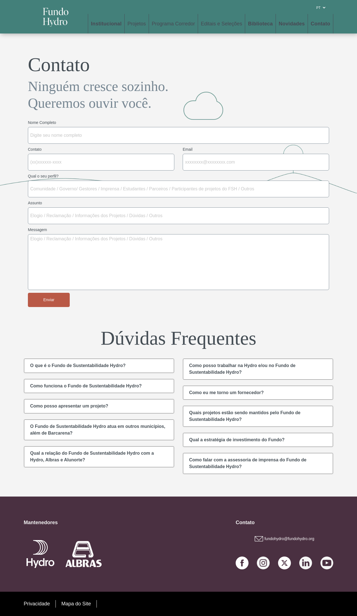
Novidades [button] (292, 24)
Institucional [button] (106, 24)
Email (187, 149)
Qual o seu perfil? (43, 176)
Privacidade (37, 604)
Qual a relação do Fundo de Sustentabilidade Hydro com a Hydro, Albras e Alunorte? (92, 456)
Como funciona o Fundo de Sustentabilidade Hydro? (86, 385)
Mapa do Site (76, 604)
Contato (320, 24)
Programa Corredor (173, 24)
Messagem (37, 229)
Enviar (48, 300)
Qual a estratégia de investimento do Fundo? (236, 439)
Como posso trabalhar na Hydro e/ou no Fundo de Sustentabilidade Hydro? (242, 369)
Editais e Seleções (221, 24)
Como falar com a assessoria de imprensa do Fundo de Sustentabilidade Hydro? (248, 463)
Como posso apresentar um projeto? (69, 406)
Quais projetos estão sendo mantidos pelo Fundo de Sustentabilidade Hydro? (244, 416)
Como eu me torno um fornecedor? (226, 392)
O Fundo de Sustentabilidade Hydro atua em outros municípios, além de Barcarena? (97, 429)
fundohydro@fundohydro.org (284, 538)
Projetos (136, 24)
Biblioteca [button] (260, 24)
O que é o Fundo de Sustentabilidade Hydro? (78, 365)
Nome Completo (42, 122)
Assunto (35, 203)
